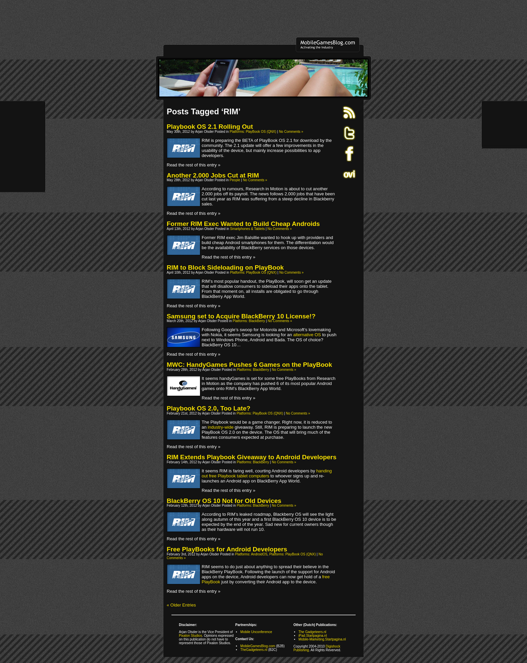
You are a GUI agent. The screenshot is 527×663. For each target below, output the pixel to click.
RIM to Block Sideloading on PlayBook (225, 267)
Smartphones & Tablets (247, 229)
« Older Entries (181, 605)
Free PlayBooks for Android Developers (227, 549)
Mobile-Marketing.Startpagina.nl (322, 639)
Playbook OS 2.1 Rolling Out (210, 126)
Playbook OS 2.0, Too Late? (208, 408)
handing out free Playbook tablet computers (267, 473)
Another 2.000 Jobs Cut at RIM (213, 175)
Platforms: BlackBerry (249, 321)
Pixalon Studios (190, 635)
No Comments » (291, 131)
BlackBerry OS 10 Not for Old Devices (224, 500)
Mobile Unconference (256, 632)
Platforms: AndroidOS (251, 554)
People (235, 180)
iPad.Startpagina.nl (312, 635)
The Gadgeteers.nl (312, 632)
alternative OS (307, 334)
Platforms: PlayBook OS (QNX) (253, 131)
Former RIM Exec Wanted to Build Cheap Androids (243, 223)
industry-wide (221, 427)
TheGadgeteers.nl (253, 650)
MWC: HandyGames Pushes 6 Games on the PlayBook (249, 364)
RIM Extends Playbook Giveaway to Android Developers (251, 457)
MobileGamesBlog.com (257, 646)
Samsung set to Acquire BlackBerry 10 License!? (241, 316)
